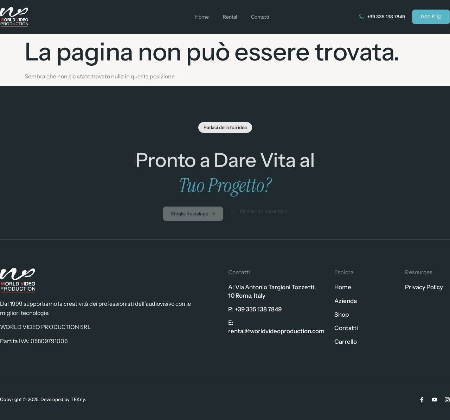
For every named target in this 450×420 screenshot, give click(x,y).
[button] (225, 128)
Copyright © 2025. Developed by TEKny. (43, 399)
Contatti (260, 17)
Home (202, 17)
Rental (230, 17)
